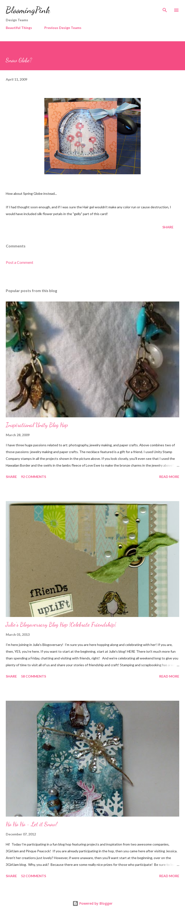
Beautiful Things (19, 28)
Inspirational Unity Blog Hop (37, 424)
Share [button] (167, 227)
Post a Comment (19, 262)
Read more (169, 477)
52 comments (33, 876)
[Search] (165, 9)
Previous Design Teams (62, 28)
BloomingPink (28, 10)
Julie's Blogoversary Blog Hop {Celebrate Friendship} (61, 624)
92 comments (33, 477)
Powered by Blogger (92, 903)
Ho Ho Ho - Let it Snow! (31, 824)
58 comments (33, 676)
